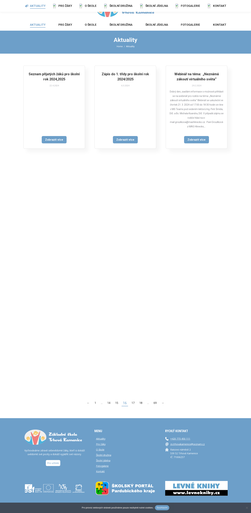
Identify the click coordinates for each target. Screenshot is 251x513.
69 (155, 403)
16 (125, 403)
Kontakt (100, 471)
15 (116, 403)
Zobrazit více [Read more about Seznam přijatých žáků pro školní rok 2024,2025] (54, 139)
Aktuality (100, 438)
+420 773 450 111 (180, 438)
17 (133, 403)
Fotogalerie (102, 466)
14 (108, 403)
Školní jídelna (103, 460)
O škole (100, 449)
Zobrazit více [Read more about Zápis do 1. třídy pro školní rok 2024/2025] (125, 143)
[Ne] (246, 507)
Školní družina (103, 455)
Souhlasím (162, 507)
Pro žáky (101, 444)
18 (140, 403)
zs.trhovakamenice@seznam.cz (187, 444)
